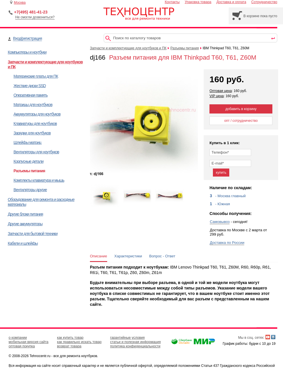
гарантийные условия (127, 337)
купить (221, 173)
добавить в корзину (241, 109)
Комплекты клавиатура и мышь (39, 180)
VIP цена (216, 96)
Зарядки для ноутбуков (32, 133)
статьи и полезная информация (135, 342)
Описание (98, 256)
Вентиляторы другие (30, 189)
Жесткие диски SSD (30, 85)
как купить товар (70, 337)
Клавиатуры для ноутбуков (35, 123)
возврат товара (69, 346)
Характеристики (128, 256)
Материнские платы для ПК (36, 76)
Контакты (172, 2)
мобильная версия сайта (28, 342)
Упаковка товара (198, 2)
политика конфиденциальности (135, 346)
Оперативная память (30, 95)
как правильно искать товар (79, 342)
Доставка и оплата (231, 2)
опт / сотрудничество (241, 121)
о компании (18, 337)
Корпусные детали (28, 161)
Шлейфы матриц (27, 142)
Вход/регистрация (27, 38)
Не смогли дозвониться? (35, 17)
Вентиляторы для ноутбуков (36, 152)
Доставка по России (227, 242)
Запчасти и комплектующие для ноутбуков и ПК (128, 48)
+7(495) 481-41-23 (30, 12)
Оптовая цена (220, 91)
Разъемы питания (29, 171)
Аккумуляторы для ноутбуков (37, 114)
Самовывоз (220, 222)
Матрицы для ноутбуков (33, 104)
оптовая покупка (22, 346)
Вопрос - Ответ (162, 256)
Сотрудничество (264, 2)
